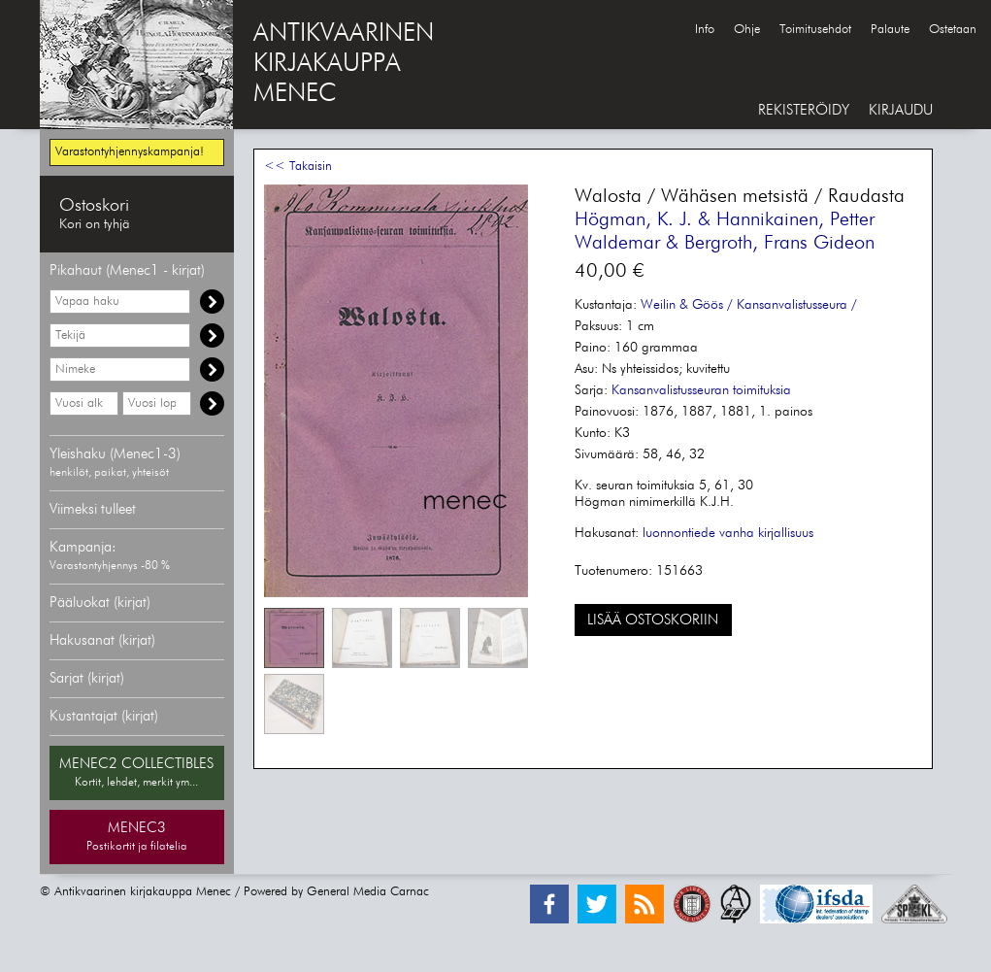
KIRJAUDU (901, 110)
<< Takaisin (298, 166)
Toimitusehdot (815, 29)
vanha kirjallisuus (766, 533)
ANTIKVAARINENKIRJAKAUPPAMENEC (343, 64)
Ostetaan (952, 29)
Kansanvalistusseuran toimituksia (701, 390)
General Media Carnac (368, 892)
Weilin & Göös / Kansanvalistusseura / (749, 305)
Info (704, 29)
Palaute (890, 29)
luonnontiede (679, 533)
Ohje (747, 29)
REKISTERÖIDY (803, 110)
